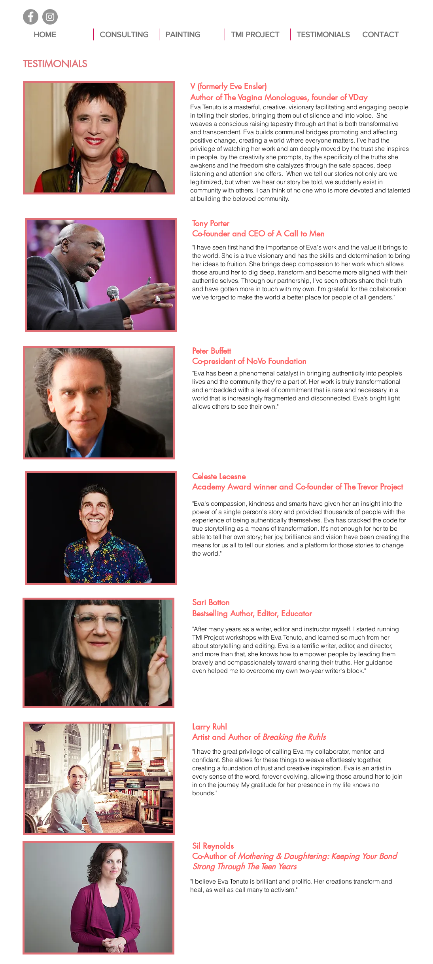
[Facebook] (30, 17)
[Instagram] (50, 17)
